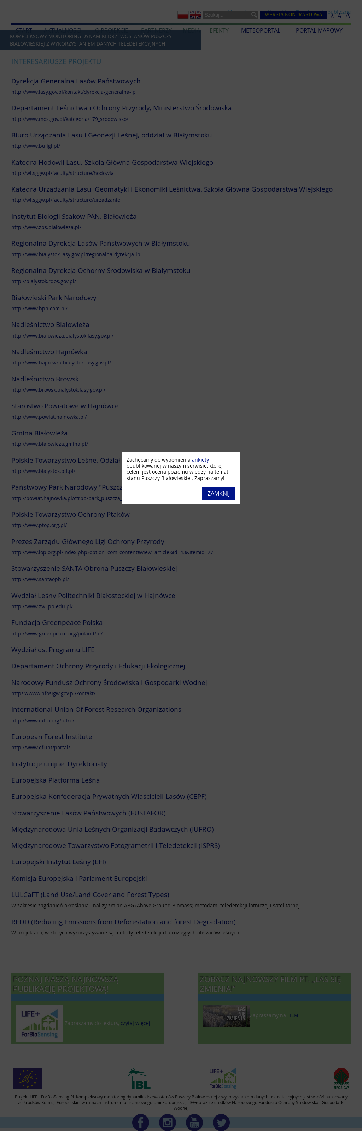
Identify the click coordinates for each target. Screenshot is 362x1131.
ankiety (200, 459)
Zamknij (219, 493)
